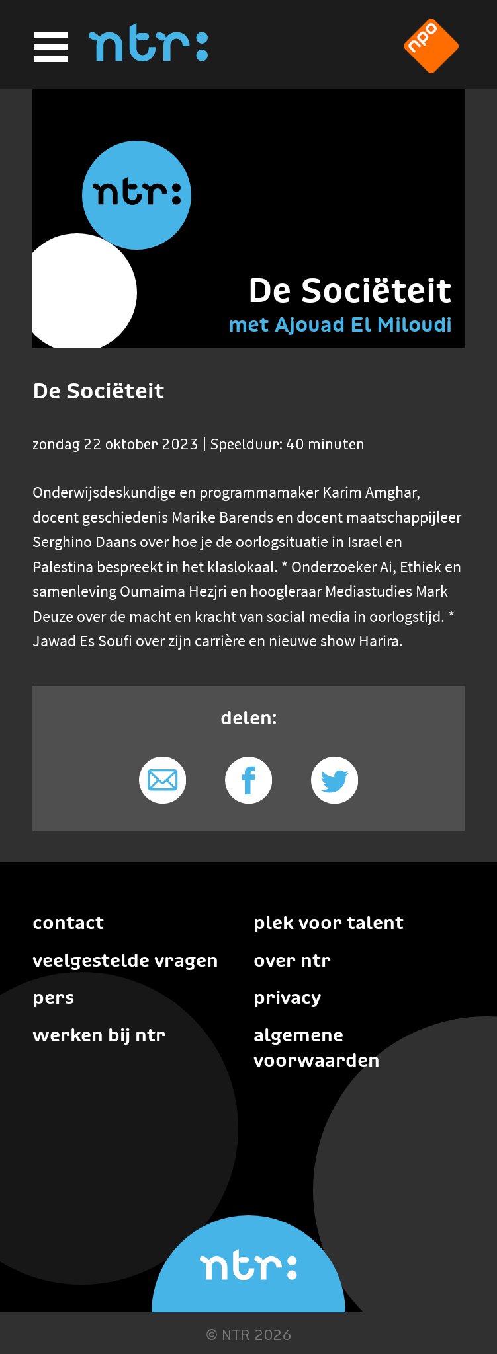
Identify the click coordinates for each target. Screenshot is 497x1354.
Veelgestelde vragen (125, 960)
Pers (53, 997)
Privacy (287, 997)
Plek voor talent (328, 922)
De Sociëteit (350, 290)
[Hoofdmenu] (49, 47)
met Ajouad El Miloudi (340, 324)
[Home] (148, 57)
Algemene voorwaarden (316, 1047)
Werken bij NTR (98, 1034)
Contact (68, 922)
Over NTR (292, 960)
